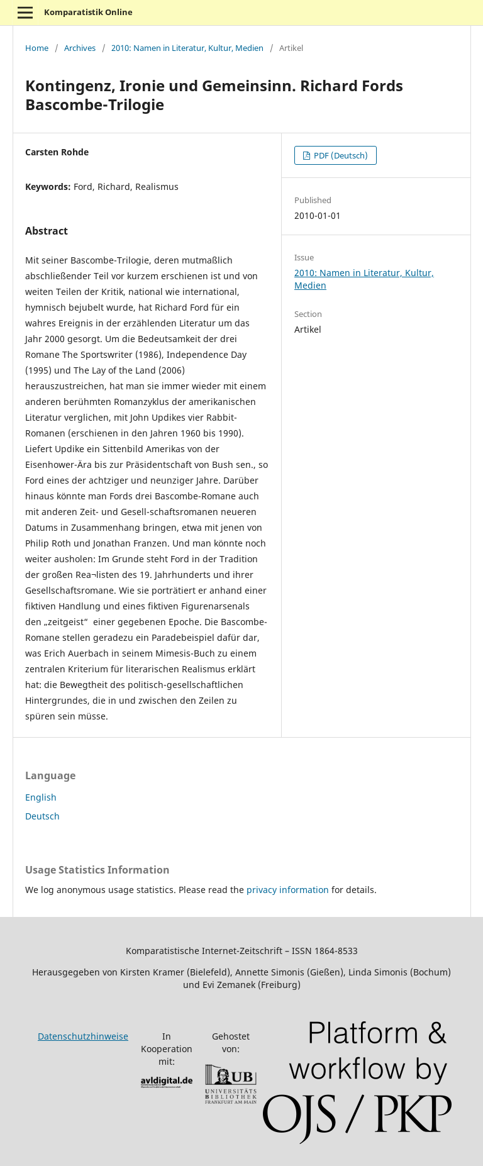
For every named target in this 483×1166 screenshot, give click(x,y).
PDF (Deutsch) (340, 155)
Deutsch (42, 816)
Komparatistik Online (88, 12)
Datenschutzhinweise (83, 1036)
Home (36, 47)
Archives (80, 47)
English (41, 797)
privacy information (288, 890)
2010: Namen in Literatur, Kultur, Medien (187, 47)
